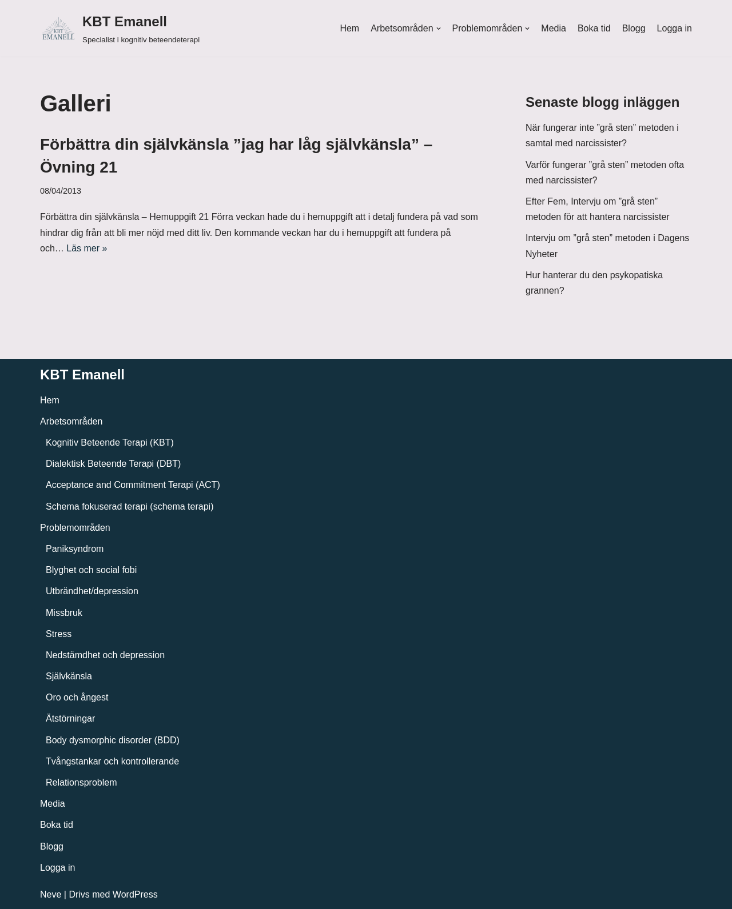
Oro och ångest (77, 697)
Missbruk (64, 613)
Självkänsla (69, 676)
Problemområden (75, 527)
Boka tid (594, 28)
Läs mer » (86, 248)
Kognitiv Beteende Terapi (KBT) (110, 442)
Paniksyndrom (75, 549)
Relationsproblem (81, 782)
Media (553, 28)
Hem (349, 28)
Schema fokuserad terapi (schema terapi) (129, 506)
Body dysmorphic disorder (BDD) (113, 740)
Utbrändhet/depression (92, 591)
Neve (50, 894)
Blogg (634, 28)
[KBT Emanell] (120, 28)
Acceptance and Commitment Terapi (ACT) (133, 485)
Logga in (674, 28)
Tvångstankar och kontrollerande (112, 761)
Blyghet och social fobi (91, 570)
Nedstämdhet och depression (105, 655)
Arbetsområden (71, 421)
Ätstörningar (70, 718)
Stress (58, 634)
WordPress (135, 894)
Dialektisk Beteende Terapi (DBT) (113, 463)
